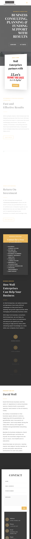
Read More (15, 85)
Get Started (23, 44)
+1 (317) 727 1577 (14, 527)
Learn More (13, 44)
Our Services (9, 219)
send (24, 509)
